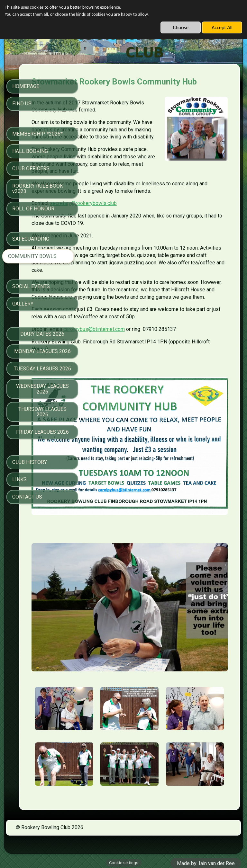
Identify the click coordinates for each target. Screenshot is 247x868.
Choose (180, 27)
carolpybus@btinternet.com (151, 392)
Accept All (222, 27)
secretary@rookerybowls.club (140, 237)
